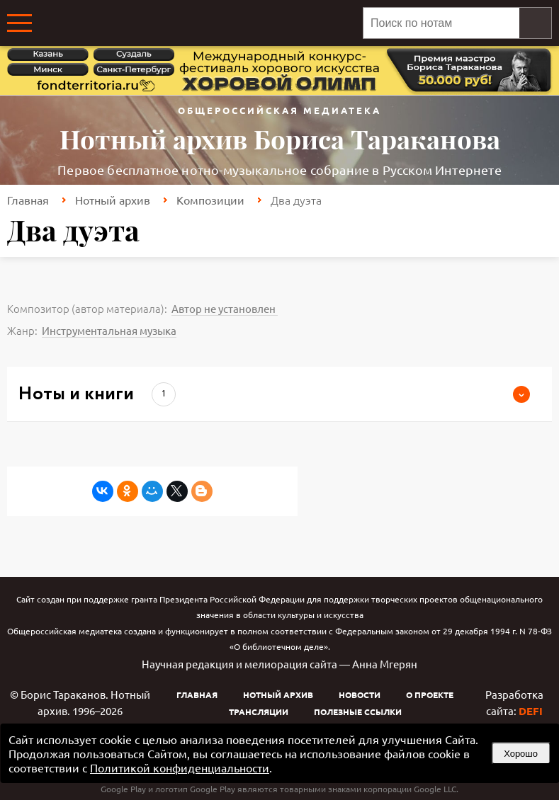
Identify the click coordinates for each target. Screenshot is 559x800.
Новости (359, 694)
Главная (28, 200)
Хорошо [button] (521, 753)
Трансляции (258, 711)
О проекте (429, 694)
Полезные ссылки (358, 711)
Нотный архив (112, 200)
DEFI (531, 711)
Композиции (210, 200)
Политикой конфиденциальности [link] (179, 767)
